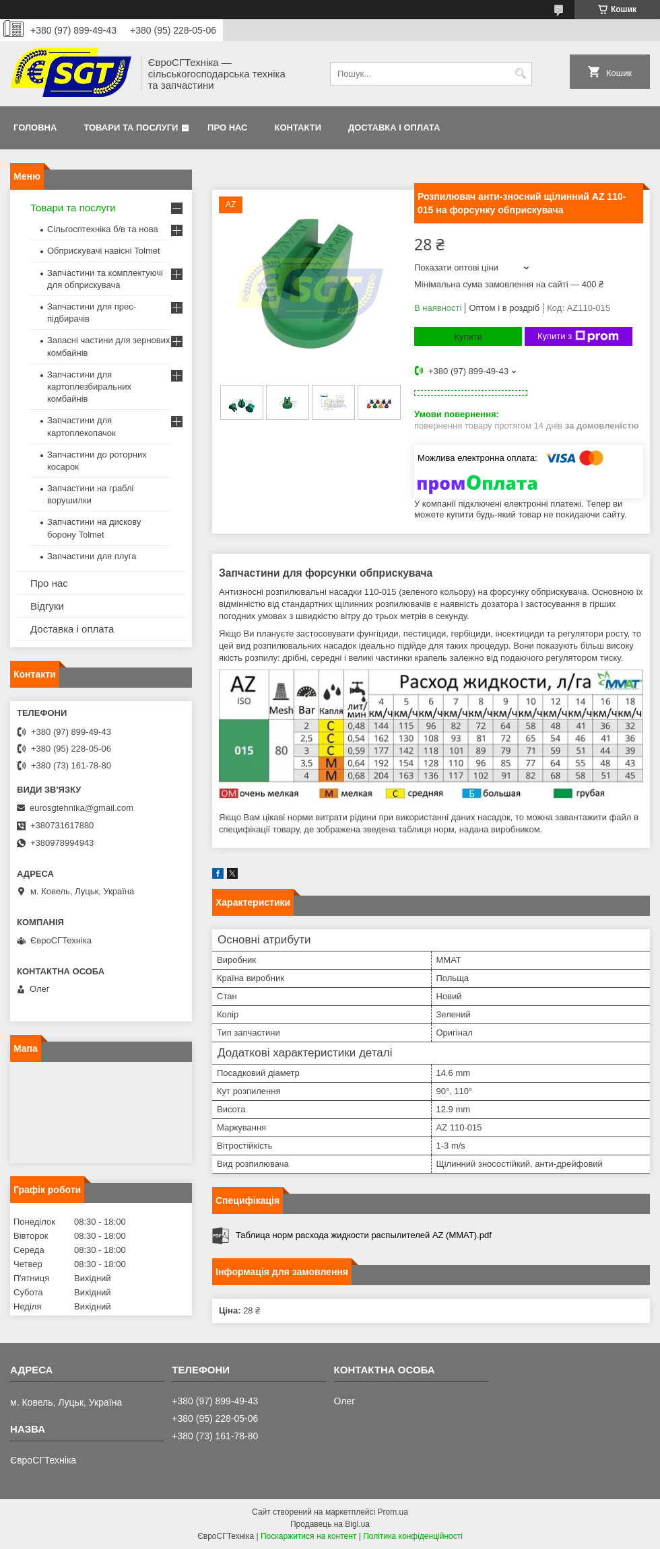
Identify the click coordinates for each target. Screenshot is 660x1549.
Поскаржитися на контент (308, 1536)
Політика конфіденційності (413, 1536)
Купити (468, 337)
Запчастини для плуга (92, 556)
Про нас (227, 127)
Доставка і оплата (394, 127)
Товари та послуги (131, 127)
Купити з (578, 336)
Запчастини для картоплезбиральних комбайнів (89, 386)
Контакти (298, 127)
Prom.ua (393, 1512)
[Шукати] (520, 73)
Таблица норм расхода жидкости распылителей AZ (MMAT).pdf (364, 1235)
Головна (35, 127)
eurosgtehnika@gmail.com (81, 808)
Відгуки (47, 606)
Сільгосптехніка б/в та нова (102, 229)
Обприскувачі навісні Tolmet (103, 251)
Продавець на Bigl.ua (330, 1524)
